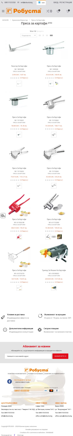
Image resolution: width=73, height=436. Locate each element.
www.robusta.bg (22, 382)
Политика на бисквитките (17, 373)
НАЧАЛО (5, 20)
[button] (51, 11)
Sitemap (20, 435)
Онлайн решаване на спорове (36, 429)
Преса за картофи (38, 20)
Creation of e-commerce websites (32, 432)
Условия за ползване (35, 373)
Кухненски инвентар (20, 20)
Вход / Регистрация (63, 2)
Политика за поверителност (54, 373)
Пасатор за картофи (19, 66)
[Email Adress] (28, 356)
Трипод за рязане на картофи (54, 270)
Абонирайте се (60, 356)
